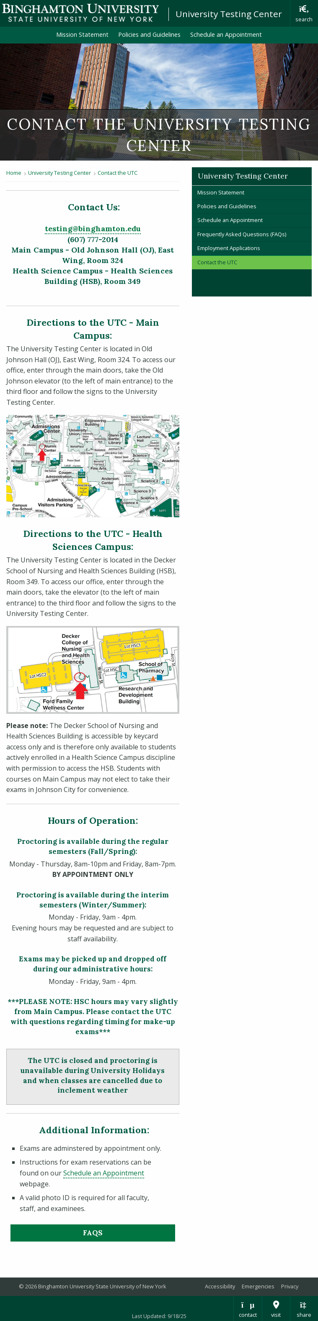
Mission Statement (82, 34)
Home (13, 172)
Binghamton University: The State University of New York (80, 12)
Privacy (289, 1286)
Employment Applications (228, 248)
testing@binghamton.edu (93, 228)
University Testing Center (229, 14)
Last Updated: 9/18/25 (159, 1316)
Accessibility (220, 1286)
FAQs (93, 1232)
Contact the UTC (117, 172)
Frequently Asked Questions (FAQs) (241, 234)
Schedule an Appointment (226, 34)
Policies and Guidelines (149, 34)
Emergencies (258, 1286)
